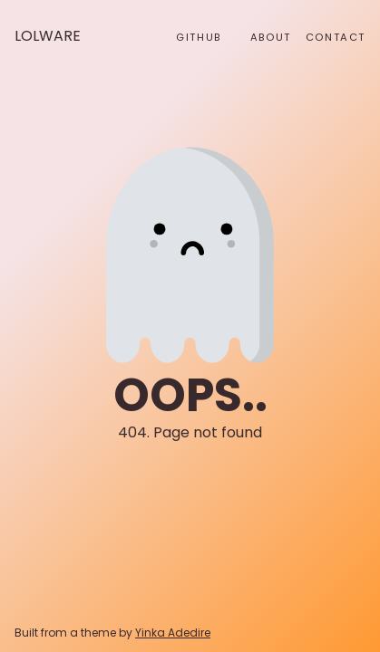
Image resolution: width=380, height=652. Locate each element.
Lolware (48, 35)
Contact (335, 37)
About (270, 37)
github (198, 37)
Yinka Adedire (172, 632)
